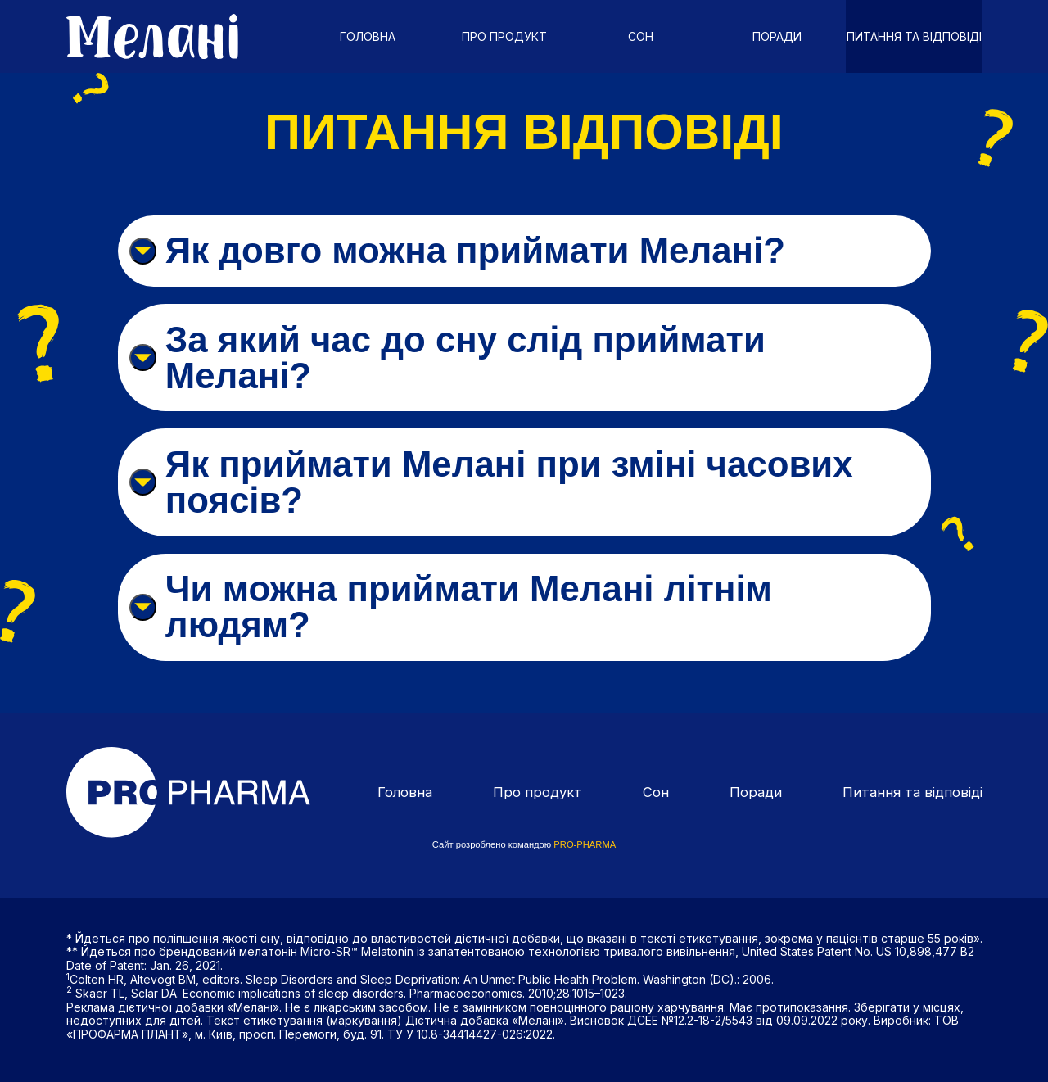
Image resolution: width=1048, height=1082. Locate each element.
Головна (367, 36)
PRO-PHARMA (584, 839)
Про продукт (504, 36)
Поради (777, 36)
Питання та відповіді (914, 36)
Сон (640, 36)
